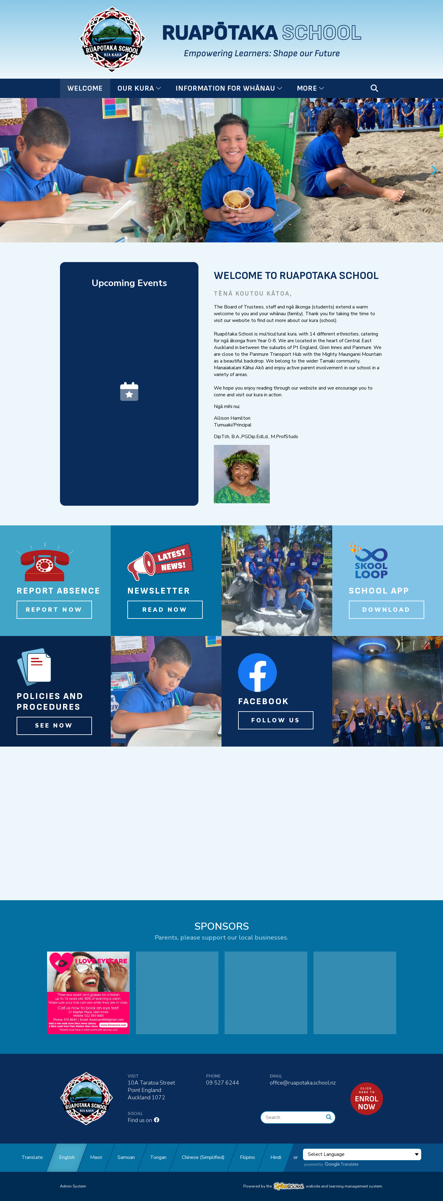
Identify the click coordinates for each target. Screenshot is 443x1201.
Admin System (73, 1186)
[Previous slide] (9, 170)
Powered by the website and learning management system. (313, 1186)
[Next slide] (434, 170)
